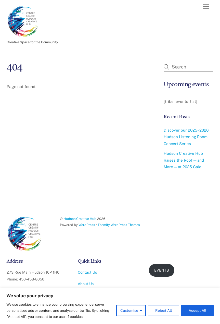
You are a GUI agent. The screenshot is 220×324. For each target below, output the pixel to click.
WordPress (87, 225)
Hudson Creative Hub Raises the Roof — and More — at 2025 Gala (184, 160)
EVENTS (161, 270)
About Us (86, 283)
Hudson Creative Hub (79, 219)
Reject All (163, 310)
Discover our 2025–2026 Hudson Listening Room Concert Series (186, 137)
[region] (110, 306)
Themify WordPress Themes (119, 225)
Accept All (197, 310)
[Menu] (206, 7)
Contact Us (87, 272)
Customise (129, 310)
